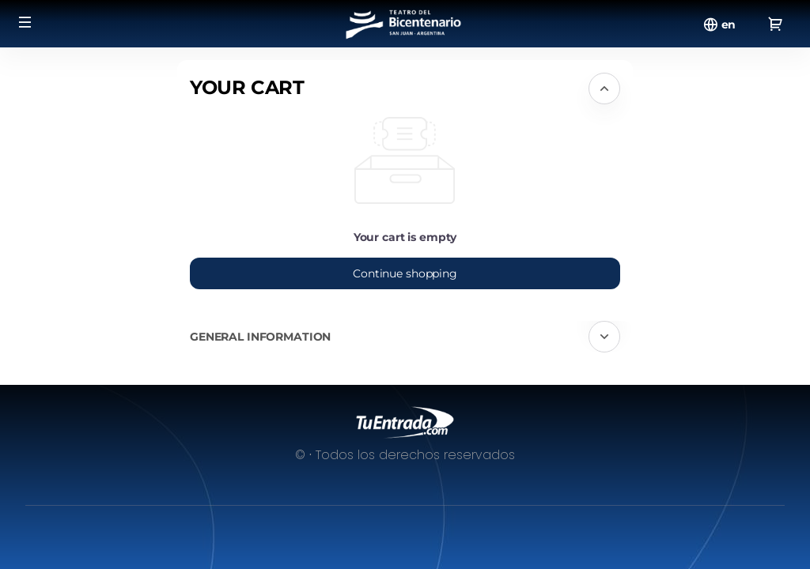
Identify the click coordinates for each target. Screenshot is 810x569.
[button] (25, 22)
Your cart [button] (247, 87)
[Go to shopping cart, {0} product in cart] (775, 24)
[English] (729, 24)
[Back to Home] (405, 23)
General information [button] (260, 337)
